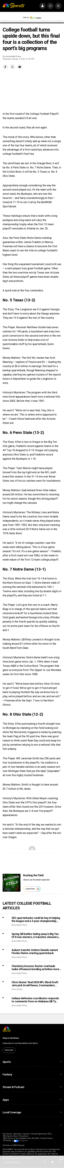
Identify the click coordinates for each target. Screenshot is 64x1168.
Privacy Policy (46, 1138)
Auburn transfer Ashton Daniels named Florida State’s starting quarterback (35, 951)
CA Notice (7, 1140)
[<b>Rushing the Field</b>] (11, 883)
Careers (26, 1134)
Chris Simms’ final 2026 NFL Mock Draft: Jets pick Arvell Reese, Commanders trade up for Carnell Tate (35, 984)
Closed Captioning (38, 1134)
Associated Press (13, 56)
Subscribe (9, 1050)
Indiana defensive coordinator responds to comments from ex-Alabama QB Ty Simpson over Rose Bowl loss (35, 1000)
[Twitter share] (12, 67)
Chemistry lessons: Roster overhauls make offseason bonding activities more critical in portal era (35, 968)
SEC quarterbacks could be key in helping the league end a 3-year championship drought (36, 919)
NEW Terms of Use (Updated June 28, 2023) (21, 1138)
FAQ (49, 1134)
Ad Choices (7, 1134)
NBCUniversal (18, 1145)
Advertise (17, 1134)
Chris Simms (17, 989)
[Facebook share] (5, 67)
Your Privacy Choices (27, 1140)
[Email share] (19, 67)
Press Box (23, 1136)
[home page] (14, 6)
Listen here (32, 889)
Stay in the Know (11, 1038)
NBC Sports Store (10, 1136)
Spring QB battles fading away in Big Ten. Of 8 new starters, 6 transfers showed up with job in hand (36, 935)
